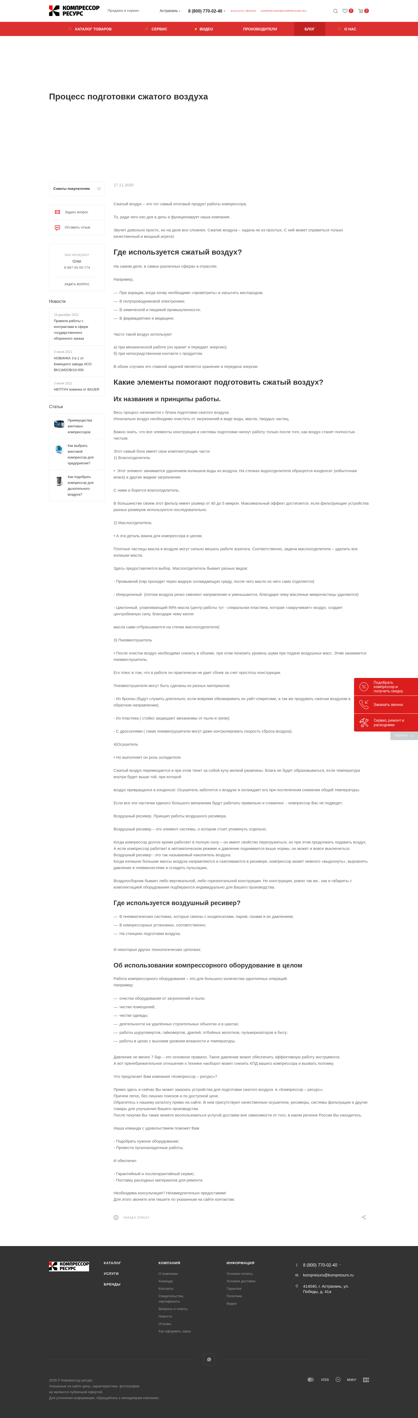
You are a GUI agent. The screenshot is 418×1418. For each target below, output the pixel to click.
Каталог (112, 1263)
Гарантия (234, 1289)
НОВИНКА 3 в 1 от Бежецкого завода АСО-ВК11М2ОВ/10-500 (73, 364)
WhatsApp (209, 1359)
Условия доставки (241, 1281)
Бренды (112, 1284)
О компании (168, 1274)
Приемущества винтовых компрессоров (80, 426)
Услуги (111, 1274)
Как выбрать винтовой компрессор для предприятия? (81, 454)
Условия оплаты (240, 1274)
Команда (166, 1281)
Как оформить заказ (175, 1331)
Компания (169, 1263)
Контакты (166, 1289)
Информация (241, 1263)
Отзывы (165, 1324)
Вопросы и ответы (173, 1309)
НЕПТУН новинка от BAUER (76, 389)
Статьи (56, 406)
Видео (232, 1303)
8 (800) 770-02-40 (205, 11)
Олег (77, 261)
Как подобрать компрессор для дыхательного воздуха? (81, 485)
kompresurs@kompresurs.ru (284, 11)
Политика (234, 1296)
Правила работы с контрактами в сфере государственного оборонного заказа (71, 329)
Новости (57, 301)
